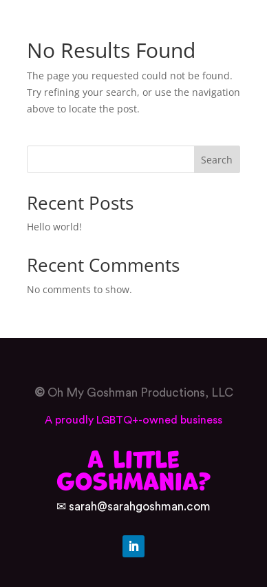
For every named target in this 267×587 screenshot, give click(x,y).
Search (217, 159)
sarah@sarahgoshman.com (140, 507)
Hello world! (54, 226)
